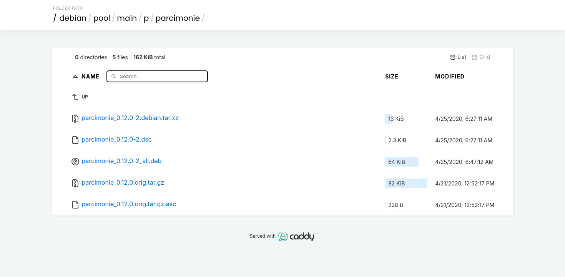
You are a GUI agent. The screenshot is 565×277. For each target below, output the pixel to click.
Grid (481, 56)
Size (392, 76)
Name (91, 76)
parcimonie (178, 18)
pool (101, 18)
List (458, 56)
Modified (450, 76)
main (127, 18)
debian (73, 18)
